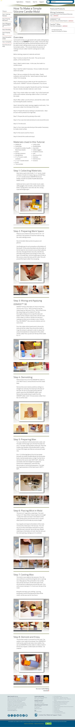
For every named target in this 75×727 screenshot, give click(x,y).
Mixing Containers (57, 12)
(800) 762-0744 (38, 708)
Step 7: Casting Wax (6, 41)
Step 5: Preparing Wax (6, 33)
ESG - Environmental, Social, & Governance (63, 706)
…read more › (55, 15)
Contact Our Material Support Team (46, 715)
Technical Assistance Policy (60, 704)
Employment (57, 710)
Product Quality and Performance (61, 701)
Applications (20, 1)
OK (48, 725)
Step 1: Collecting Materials (6, 15)
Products (28, 1)
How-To (35, 1)
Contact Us (56, 709)
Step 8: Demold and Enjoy (6, 45)
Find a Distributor (58, 696)
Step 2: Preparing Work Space (6, 19)
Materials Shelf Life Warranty (60, 702)
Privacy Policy (57, 705)
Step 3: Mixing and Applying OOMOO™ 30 (6, 25)
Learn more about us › (12, 710)
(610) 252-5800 (37, 706)
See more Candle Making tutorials (42, 689)
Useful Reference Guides (59, 712)
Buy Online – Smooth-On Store (61, 697)
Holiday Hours (57, 707)
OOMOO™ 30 (55, 19)
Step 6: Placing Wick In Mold (6, 38)
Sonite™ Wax (55, 24)
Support (42, 1)
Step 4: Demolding (6, 29)
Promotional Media (58, 711)
